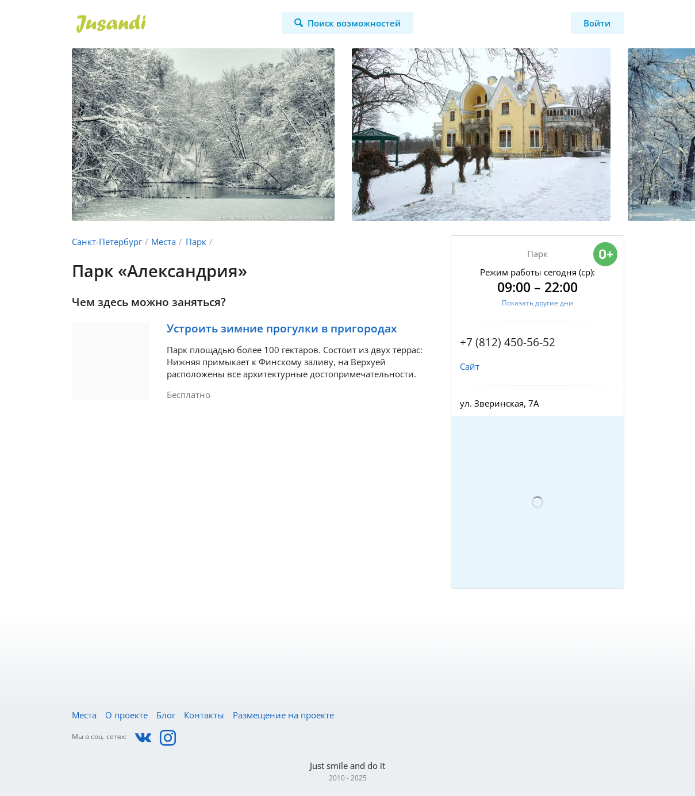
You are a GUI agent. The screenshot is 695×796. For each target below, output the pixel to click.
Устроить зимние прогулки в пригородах (282, 328)
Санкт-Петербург (107, 241)
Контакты (204, 715)
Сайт (469, 366)
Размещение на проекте (283, 715)
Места (163, 241)
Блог (165, 715)
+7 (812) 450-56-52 (507, 342)
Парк (196, 241)
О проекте (126, 715)
